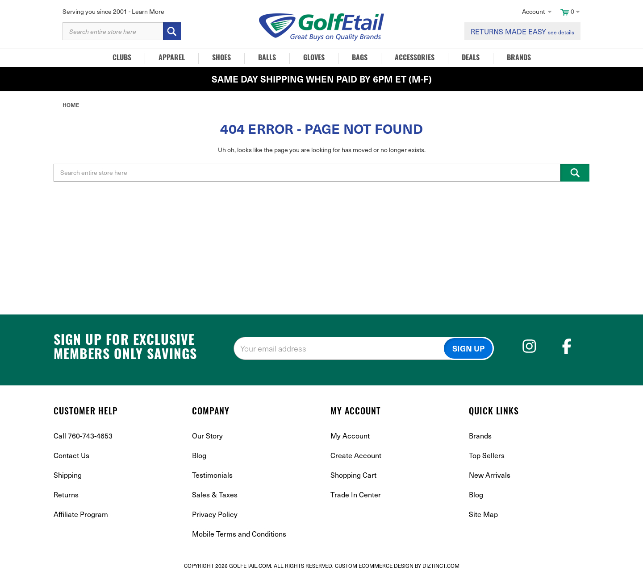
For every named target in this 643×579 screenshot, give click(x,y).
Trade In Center (355, 494)
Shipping (68, 474)
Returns (66, 494)
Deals (471, 58)
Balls (267, 58)
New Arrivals (489, 474)
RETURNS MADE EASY (522, 31)
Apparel (172, 58)
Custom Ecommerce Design (374, 566)
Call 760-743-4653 (83, 435)
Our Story (207, 435)
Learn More (148, 11)
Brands (519, 58)
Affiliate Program (81, 514)
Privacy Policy (215, 514)
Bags (359, 58)
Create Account (355, 455)
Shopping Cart (353, 474)
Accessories (414, 58)
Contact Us (71, 455)
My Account (350, 435)
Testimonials (212, 474)
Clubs (122, 58)
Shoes (221, 58)
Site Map (483, 514)
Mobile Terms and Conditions (239, 533)
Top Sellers (487, 455)
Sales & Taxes (215, 494)
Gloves (314, 58)
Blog (199, 455)
